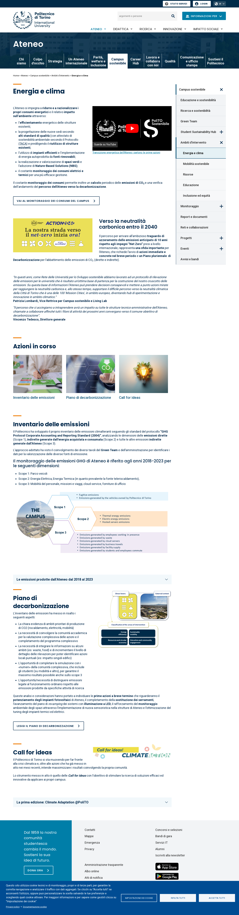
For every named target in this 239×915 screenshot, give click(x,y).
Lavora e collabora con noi (153, 61)
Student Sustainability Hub (198, 132)
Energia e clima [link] (193, 153)
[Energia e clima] (37, 374)
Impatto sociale (206, 29)
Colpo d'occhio (38, 61)
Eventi (185, 248)
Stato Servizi (176, 3)
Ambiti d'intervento (60, 75)
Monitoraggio (190, 206)
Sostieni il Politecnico (215, 61)
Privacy (89, 849)
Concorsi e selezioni (168, 830)
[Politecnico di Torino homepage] (33, 20)
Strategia (55, 61)
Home (16, 75)
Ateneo (96, 29)
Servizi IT (161, 842)
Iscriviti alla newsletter (170, 855)
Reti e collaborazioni (194, 227)
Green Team (189, 121)
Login (203, 3)
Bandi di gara (163, 836)
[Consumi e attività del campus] (56, 200)
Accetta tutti (217, 898)
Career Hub (135, 61)
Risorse (188, 174)
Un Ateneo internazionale (76, 61)
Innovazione (172, 29)
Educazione (191, 185)
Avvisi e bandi (190, 259)
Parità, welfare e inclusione (98, 61)
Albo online (92, 871)
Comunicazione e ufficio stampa (192, 61)
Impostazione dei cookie (139, 898)
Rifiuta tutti (178, 898)
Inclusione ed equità (196, 195)
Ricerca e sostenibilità (195, 110)
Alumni (159, 849)
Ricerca (146, 29)
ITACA (22, 143)
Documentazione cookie (35, 906)
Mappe (89, 836)
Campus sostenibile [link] (117, 61)
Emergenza (92, 842)
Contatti (90, 830)
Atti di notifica (94, 877)
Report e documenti (194, 217)
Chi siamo (21, 61)
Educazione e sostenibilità (198, 100)
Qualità (170, 61)
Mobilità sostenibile (196, 164)
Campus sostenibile (39, 75)
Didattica (120, 29)
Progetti (186, 238)
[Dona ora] (38, 870)
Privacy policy (13, 906)
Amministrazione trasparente (104, 864)
